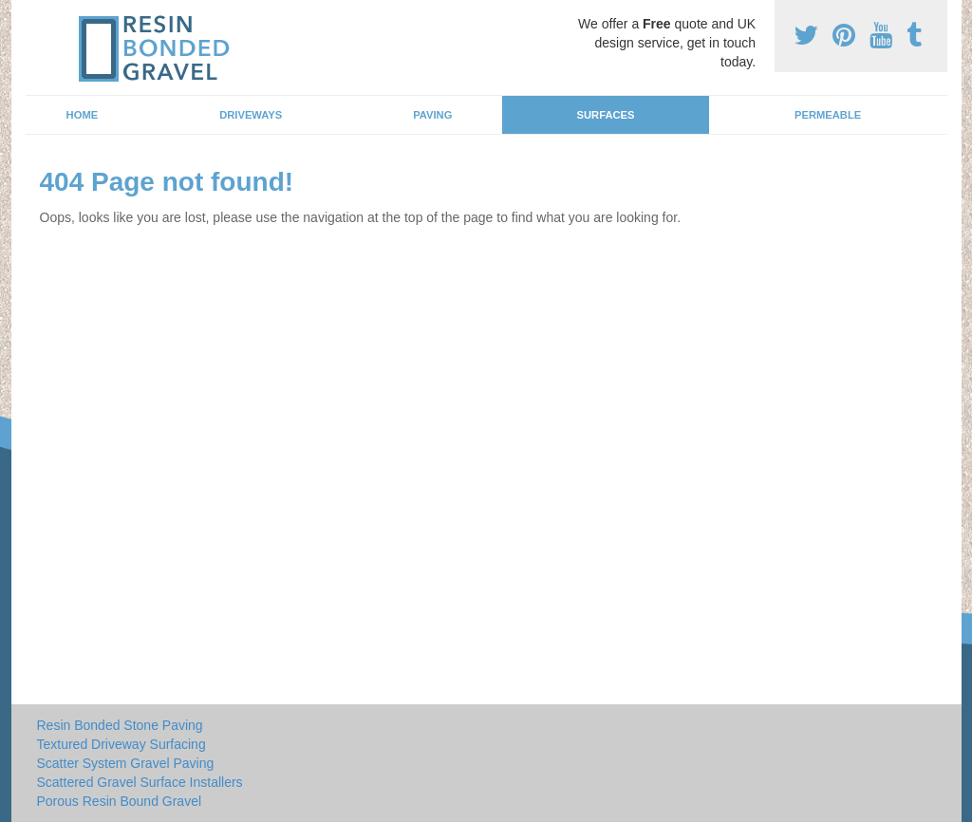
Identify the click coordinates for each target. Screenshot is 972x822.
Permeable (827, 115)
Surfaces (606, 115)
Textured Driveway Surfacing (121, 744)
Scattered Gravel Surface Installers (140, 782)
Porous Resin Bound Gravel (119, 801)
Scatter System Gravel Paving (126, 763)
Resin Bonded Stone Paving (120, 725)
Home (82, 115)
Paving (432, 115)
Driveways (250, 115)
